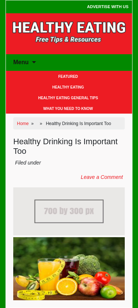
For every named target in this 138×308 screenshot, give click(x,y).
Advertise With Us (107, 6)
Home (23, 123)
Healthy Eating (68, 87)
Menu (21, 62)
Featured (68, 77)
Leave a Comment (102, 177)
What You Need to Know (68, 109)
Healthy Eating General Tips (68, 98)
